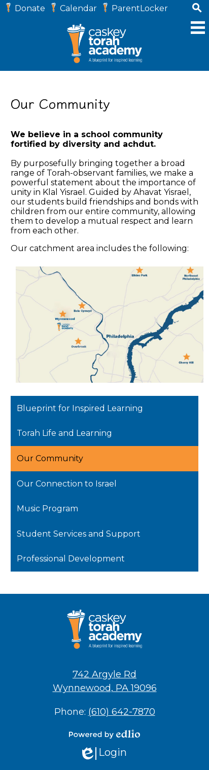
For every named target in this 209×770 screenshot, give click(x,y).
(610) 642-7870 (121, 711)
